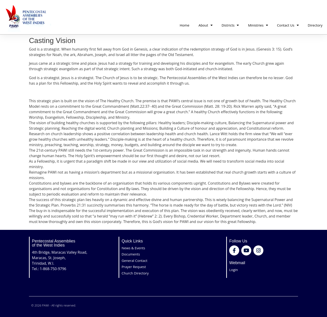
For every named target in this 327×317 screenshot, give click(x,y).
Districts (230, 25)
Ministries (258, 25)
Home (184, 25)
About (205, 25)
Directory (315, 25)
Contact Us (288, 25)
